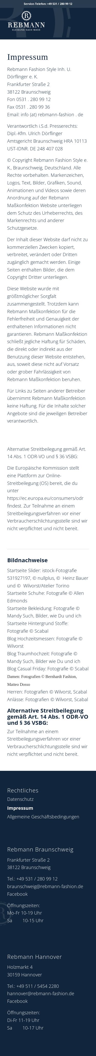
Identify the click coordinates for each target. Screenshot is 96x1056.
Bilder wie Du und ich (58, 661)
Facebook (17, 894)
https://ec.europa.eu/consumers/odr (45, 498)
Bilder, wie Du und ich (58, 616)
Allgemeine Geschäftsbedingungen (43, 817)
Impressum (20, 808)
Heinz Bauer (75, 578)
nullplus (46, 578)
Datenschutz (20, 799)
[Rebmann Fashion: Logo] (39, 19)
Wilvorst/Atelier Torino (46, 586)
